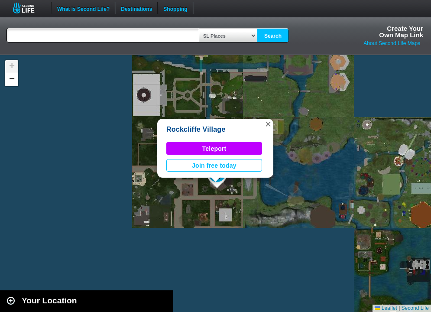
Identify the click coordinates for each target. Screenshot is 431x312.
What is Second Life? (83, 8)
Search (273, 36)
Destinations (136, 8)
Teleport (214, 148)
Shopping (175, 8)
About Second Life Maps (391, 43)
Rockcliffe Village (196, 129)
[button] (268, 124)
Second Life (28, 8)
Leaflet (386, 308)
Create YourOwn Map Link (401, 32)
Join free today (214, 165)
